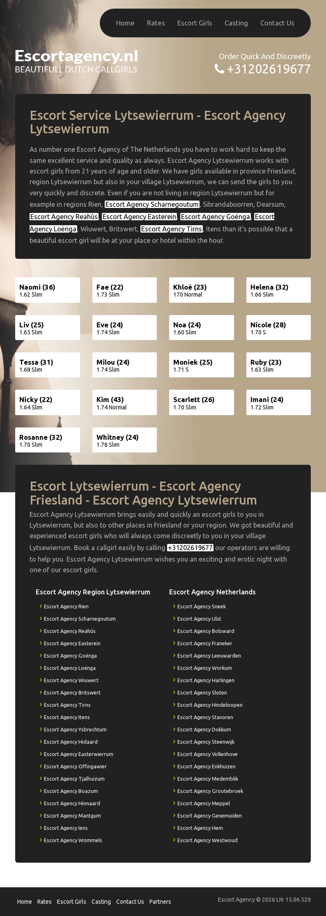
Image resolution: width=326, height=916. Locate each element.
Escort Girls (194, 23)
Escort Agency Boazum (71, 791)
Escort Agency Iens (66, 828)
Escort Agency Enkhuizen (206, 766)
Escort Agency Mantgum (72, 815)
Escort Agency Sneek (201, 606)
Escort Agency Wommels (73, 840)
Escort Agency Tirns (171, 229)
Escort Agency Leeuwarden (209, 655)
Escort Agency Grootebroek (210, 791)
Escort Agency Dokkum (204, 729)
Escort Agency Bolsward (205, 631)
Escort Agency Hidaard (71, 742)
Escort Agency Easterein (139, 216)
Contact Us (277, 23)
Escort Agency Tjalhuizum (74, 778)
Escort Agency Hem (200, 828)
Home (125, 23)
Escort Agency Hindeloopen (210, 705)
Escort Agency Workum (204, 668)
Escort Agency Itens (67, 717)
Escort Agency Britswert (72, 692)
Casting (236, 23)
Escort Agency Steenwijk (205, 742)
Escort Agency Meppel (203, 803)
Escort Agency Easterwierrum (78, 754)
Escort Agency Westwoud (207, 840)
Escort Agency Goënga (215, 216)
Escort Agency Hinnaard (72, 803)
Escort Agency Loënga (70, 668)
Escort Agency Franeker (204, 643)
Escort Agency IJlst (199, 618)
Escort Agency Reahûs (64, 216)
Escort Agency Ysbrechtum (75, 729)
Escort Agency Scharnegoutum (152, 204)
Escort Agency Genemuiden (209, 815)
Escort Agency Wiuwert (71, 680)
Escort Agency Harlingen (205, 680)
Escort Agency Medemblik (207, 778)
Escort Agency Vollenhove (207, 754)
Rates (156, 23)
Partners (160, 901)
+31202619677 (269, 69)
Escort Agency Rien (66, 606)
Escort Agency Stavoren (205, 717)
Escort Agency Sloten (202, 692)
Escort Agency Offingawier (75, 766)
